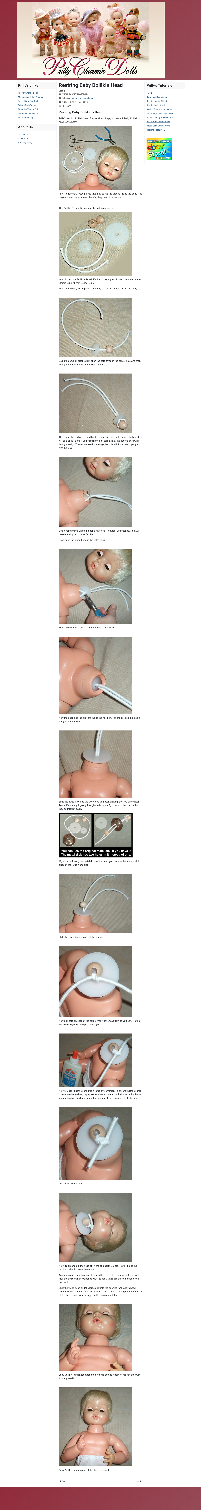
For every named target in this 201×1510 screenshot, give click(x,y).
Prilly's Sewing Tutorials (28, 93)
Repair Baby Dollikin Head (158, 121)
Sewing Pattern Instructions (159, 109)
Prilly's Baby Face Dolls (28, 101)
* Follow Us (23, 138)
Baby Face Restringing (157, 97)
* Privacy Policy (25, 142)
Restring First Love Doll (157, 130)
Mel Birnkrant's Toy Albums (30, 97)
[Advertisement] (63, 1498)
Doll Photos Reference (28, 113)
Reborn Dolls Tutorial (27, 105)
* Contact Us (23, 134)
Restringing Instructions (82, 98)
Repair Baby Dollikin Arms (158, 126)
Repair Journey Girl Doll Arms (160, 117)
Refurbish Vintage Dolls (28, 109)
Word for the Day (25, 117)
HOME (149, 93)
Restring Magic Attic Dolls (158, 101)
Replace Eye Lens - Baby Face (160, 113)
